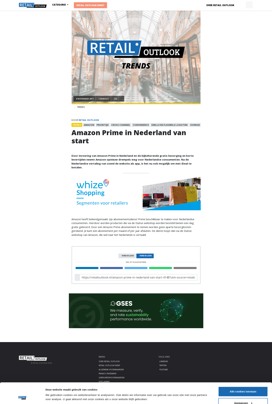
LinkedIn (163, 361)
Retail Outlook (89, 120)
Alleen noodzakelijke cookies (243, 394)
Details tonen (53, 389)
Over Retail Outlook (220, 5)
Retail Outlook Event (90, 5)
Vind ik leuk (128, 256)
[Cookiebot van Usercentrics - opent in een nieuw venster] (22, 397)
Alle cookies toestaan (243, 371)
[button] (241, 4)
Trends (81, 107)
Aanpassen (243, 383)
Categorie (59, 4)
